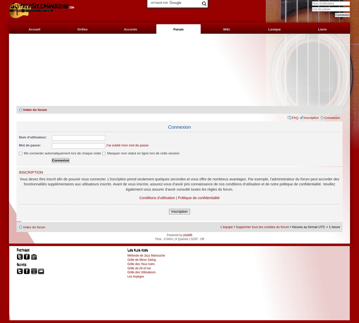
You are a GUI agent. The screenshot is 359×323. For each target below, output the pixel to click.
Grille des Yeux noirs (141, 264)
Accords (130, 29)
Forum (178, 29)
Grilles (82, 29)
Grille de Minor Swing (141, 260)
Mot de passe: (30, 145)
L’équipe (227, 227)
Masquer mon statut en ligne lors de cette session (141, 153)
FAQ (295, 118)
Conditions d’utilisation (157, 198)
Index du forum (35, 110)
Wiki (226, 29)
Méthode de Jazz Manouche (146, 255)
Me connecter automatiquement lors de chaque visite (60, 153)
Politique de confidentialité (199, 198)
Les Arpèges (135, 276)
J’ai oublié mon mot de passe (127, 145)
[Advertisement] (179, 70)
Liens (322, 29)
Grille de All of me (139, 268)
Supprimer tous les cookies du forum (262, 227)
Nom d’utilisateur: (33, 137)
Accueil (34, 29)
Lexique (274, 29)
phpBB (187, 235)
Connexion (332, 118)
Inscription (311, 118)
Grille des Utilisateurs (141, 272)
